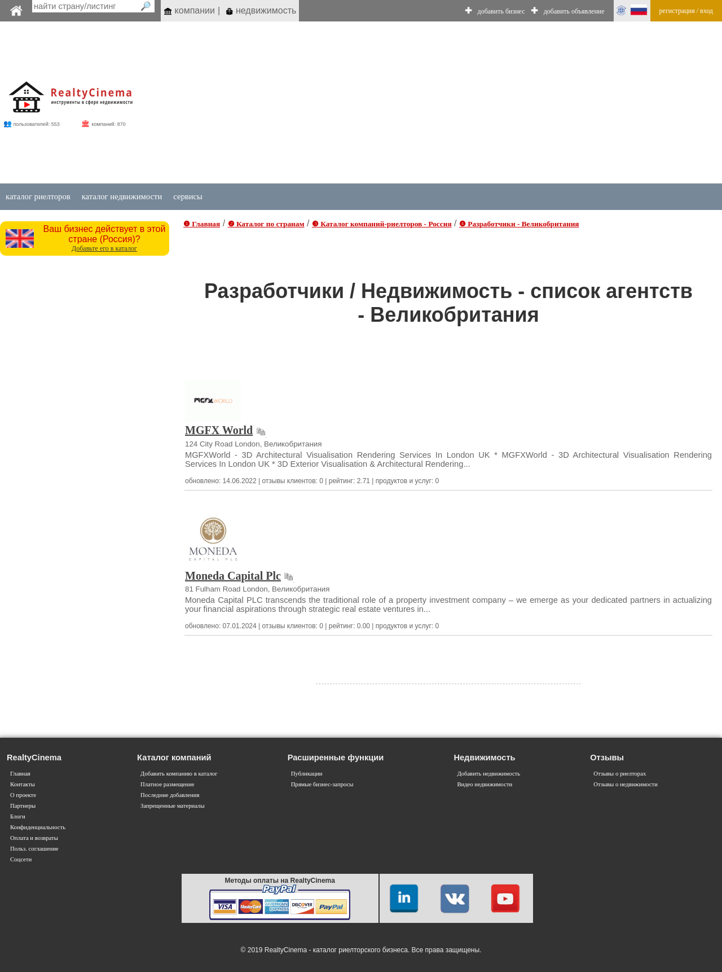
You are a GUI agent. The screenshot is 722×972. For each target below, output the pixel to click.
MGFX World (219, 430)
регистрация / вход (686, 11)
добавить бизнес (501, 11)
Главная (20, 773)
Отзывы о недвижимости (625, 784)
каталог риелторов (38, 196)
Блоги (17, 816)
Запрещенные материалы (172, 806)
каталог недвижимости (122, 196)
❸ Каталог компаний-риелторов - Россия (382, 224)
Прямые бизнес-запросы (322, 784)
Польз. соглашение (34, 849)
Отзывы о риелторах (619, 773)
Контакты (22, 784)
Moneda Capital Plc (233, 576)
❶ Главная (201, 224)
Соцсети (21, 859)
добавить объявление (574, 11)
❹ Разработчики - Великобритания (519, 224)
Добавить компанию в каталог (178, 773)
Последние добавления (169, 795)
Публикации (307, 773)
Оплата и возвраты (34, 838)
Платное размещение (167, 784)
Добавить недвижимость (488, 773)
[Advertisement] (418, 103)
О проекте (23, 795)
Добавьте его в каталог (104, 248)
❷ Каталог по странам (266, 224)
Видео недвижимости (484, 784)
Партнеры (23, 806)
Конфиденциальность (37, 827)
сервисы (187, 196)
